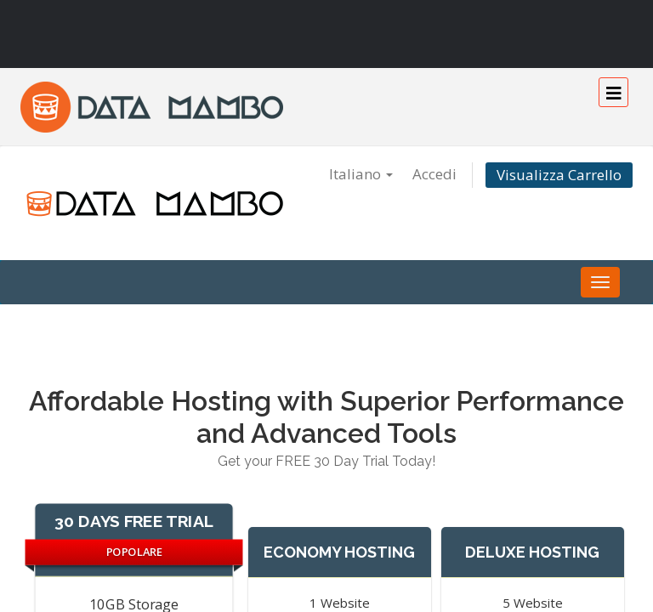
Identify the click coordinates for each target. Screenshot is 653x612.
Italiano (361, 174)
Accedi (434, 174)
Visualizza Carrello (559, 174)
